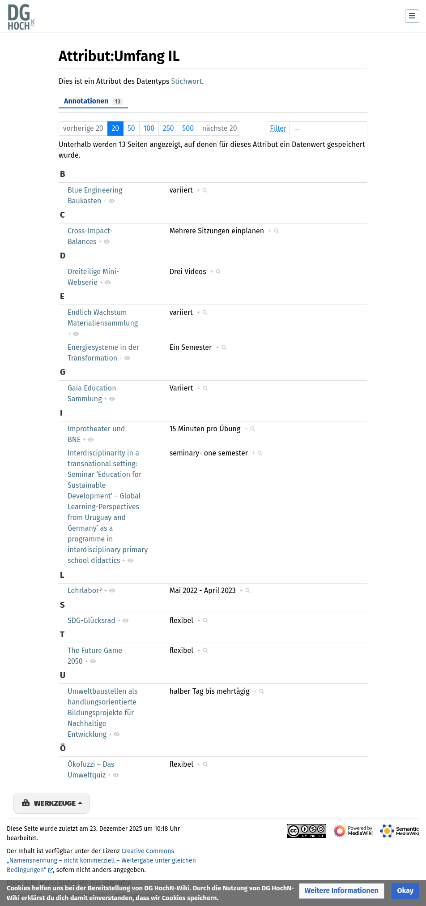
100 (148, 128)
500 (188, 128)
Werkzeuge (55, 803)
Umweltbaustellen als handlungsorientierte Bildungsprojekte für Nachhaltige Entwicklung (102, 713)
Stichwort (186, 81)
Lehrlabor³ (85, 590)
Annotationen (93, 101)
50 (131, 128)
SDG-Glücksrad (91, 620)
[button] (341, 891)
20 (115, 128)
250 (168, 128)
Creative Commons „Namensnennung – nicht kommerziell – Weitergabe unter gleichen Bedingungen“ (101, 860)
